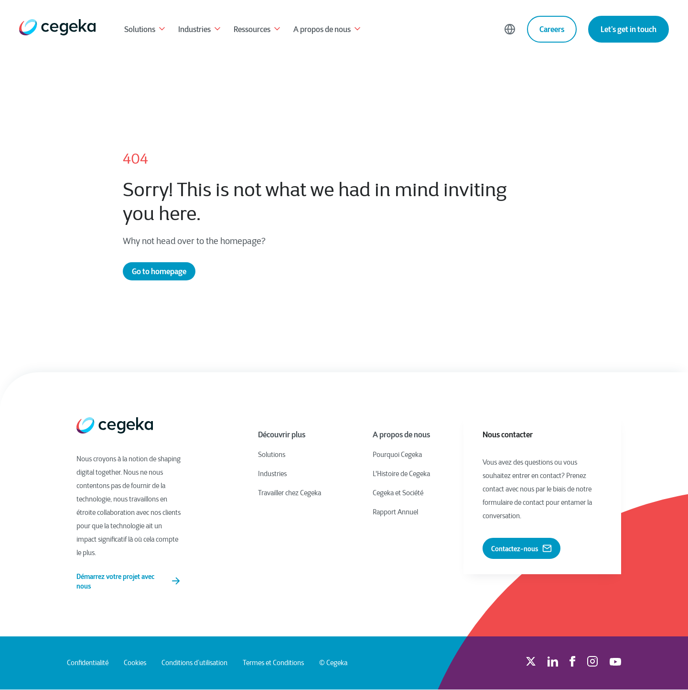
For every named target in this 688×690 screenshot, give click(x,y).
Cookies (135, 663)
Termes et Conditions (273, 663)
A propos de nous (327, 30)
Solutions (145, 30)
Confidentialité (87, 663)
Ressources (258, 30)
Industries (200, 30)
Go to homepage (159, 271)
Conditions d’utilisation (194, 663)
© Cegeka (333, 663)
